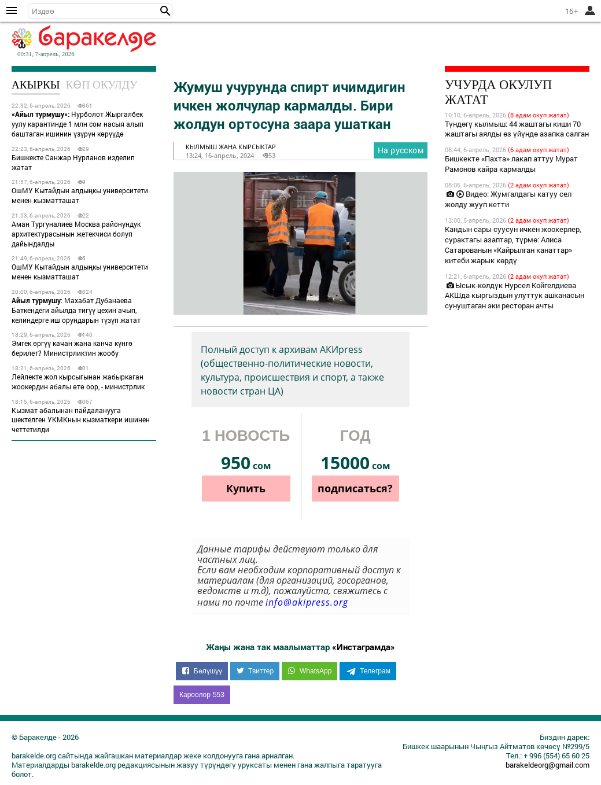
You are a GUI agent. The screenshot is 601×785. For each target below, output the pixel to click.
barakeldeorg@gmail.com (547, 764)
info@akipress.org (307, 602)
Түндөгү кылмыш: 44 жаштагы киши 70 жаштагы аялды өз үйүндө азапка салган (517, 129)
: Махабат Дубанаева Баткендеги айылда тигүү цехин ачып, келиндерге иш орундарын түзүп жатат (76, 310)
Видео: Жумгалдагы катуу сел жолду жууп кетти (508, 199)
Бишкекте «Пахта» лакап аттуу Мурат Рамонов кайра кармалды (511, 164)
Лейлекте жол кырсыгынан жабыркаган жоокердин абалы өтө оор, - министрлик (78, 381)
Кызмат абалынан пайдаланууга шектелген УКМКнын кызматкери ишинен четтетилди (81, 420)
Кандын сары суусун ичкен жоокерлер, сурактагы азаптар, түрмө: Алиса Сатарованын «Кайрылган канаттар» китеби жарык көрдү (513, 244)
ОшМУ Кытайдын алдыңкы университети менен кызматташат (80, 195)
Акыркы (36, 85)
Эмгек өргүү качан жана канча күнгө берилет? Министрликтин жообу (72, 348)
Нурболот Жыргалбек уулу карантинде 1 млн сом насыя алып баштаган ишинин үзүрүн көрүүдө (77, 123)
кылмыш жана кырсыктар (231, 146)
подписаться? (355, 488)
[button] (165, 11)
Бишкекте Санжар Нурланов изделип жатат (73, 162)
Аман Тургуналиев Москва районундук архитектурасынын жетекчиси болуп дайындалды (76, 233)
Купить (246, 488)
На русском (400, 150)
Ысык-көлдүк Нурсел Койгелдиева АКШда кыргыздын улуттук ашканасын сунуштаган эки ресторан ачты (514, 296)
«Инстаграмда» (363, 647)
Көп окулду (102, 85)
